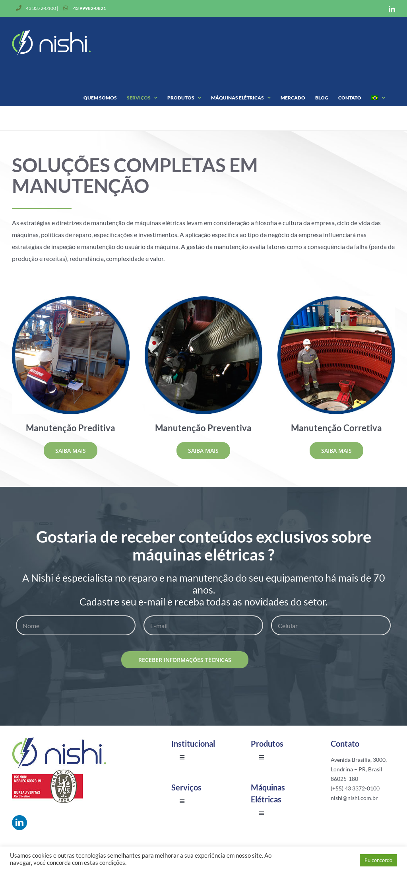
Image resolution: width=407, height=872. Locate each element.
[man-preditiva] (71, 299)
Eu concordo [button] (378, 860)
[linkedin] (19, 822)
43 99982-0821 (89, 8)
